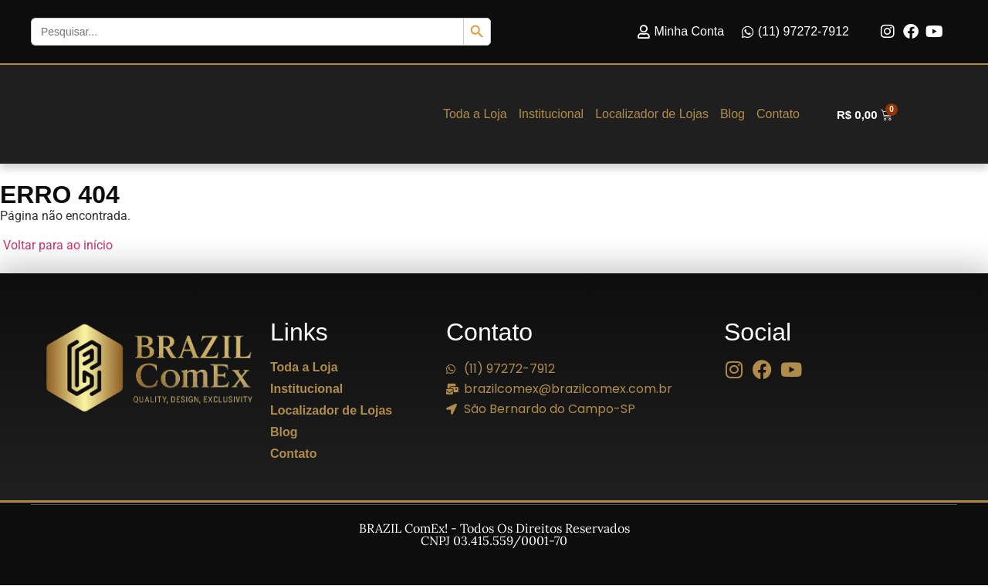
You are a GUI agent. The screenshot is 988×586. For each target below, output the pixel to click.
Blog (732, 114)
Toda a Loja (475, 114)
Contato (778, 114)
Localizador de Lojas (652, 114)
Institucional (551, 114)
